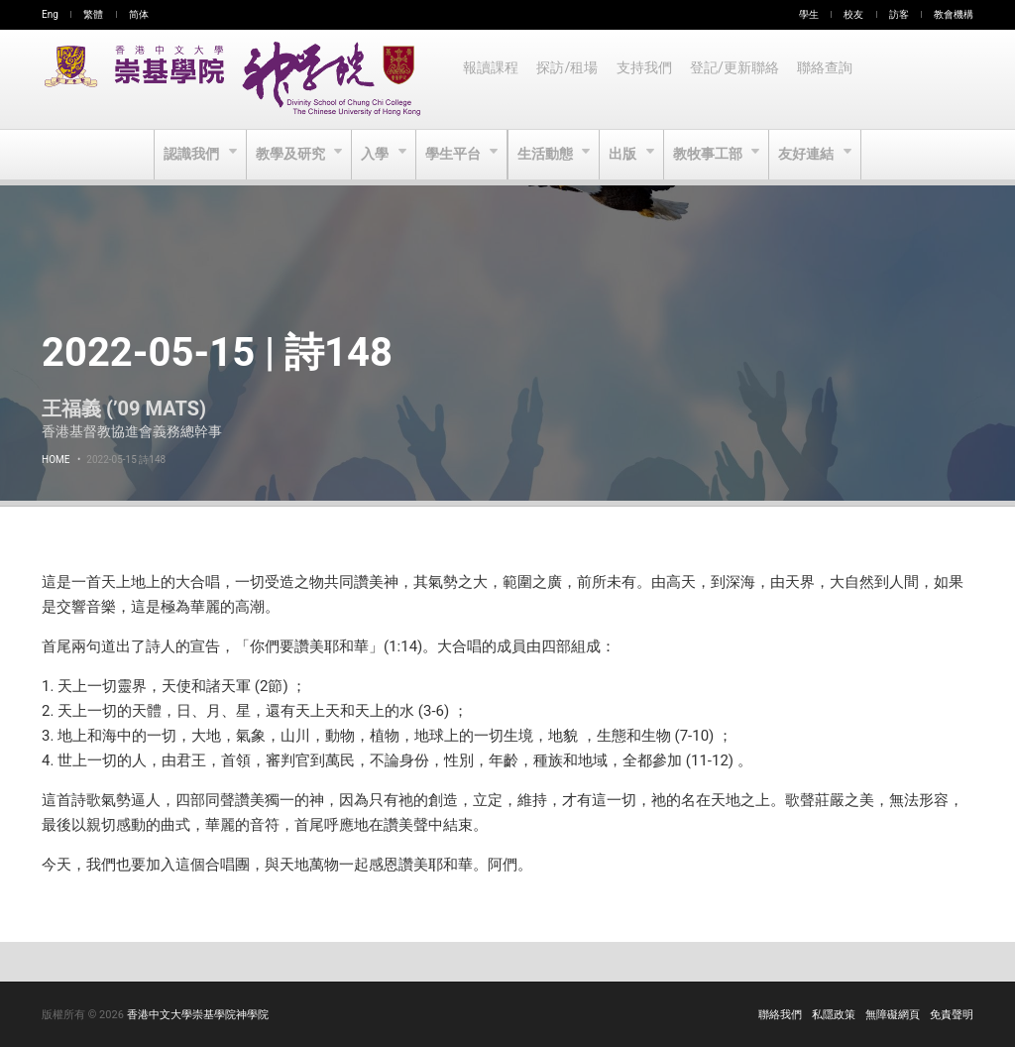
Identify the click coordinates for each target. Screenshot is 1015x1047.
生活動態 (546, 155)
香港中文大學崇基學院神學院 (198, 1014)
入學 (374, 155)
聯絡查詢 (832, 79)
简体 (139, 14)
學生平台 (453, 155)
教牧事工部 (713, 155)
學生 (809, 14)
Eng (50, 14)
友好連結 (813, 155)
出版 (627, 155)
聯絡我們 (780, 1014)
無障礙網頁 (892, 1014)
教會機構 (953, 14)
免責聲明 (951, 1014)
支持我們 (648, 79)
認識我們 (187, 155)
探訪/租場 (570, 79)
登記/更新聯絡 (740, 79)
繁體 (93, 14)
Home (55, 459)
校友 (853, 14)
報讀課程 (491, 79)
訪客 (899, 14)
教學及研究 (288, 155)
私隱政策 (833, 1014)
